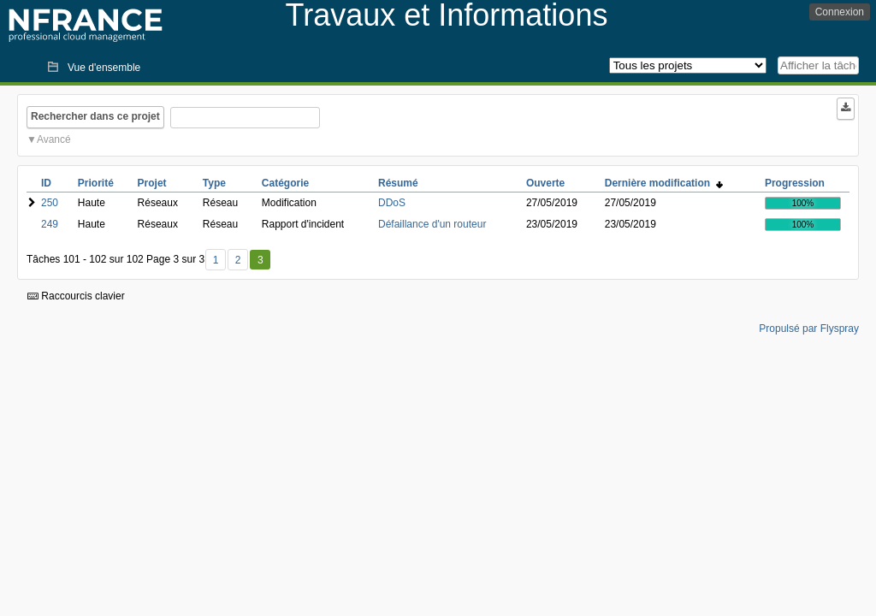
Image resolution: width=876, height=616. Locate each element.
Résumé (398, 183)
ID (46, 183)
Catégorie (285, 183)
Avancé (54, 139)
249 (49, 224)
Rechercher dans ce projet (95, 116)
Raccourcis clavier (76, 296)
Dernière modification (664, 183)
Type (214, 183)
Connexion (839, 12)
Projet (152, 183)
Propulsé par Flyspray (809, 329)
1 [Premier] (216, 260)
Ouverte (545, 183)
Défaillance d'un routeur (432, 224)
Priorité (96, 183)
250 (49, 203)
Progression (795, 183)
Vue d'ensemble (104, 68)
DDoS (391, 203)
